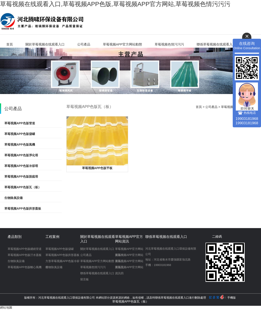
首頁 (9, 44)
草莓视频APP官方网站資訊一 (129, 249)
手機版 (231, 297)
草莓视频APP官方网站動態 (122, 44)
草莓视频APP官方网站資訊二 (129, 255)
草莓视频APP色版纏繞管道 (25, 248)
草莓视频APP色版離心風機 (25, 267)
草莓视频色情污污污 (169, 44)
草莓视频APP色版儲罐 (19, 134)
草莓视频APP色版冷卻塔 (21, 166)
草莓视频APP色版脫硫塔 (21, 176)
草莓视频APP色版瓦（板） (22, 187)
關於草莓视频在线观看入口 (45, 44)
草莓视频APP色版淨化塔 (21, 155)
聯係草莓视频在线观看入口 (216, 44)
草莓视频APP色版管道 (19, 123)
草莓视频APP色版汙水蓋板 (25, 255)
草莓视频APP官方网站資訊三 (129, 261)
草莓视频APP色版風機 (19, 144)
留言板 (84, 279)
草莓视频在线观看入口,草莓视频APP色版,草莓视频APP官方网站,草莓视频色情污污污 (115, 4)
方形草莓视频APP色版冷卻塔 (62, 261)
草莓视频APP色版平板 (97, 168)
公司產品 (83, 44)
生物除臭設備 (13, 198)
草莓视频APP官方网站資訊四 (129, 268)
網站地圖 (6, 307)
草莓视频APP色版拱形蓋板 (22, 208)
